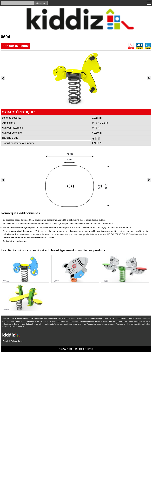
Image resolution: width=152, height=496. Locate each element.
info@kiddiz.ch (16, 341)
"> (25, 269)
